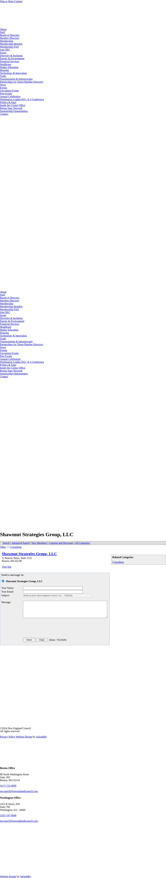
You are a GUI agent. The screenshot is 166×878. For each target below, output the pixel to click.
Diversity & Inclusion (11, 55)
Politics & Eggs (8, 102)
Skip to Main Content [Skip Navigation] (11, 1)
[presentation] (47, 628)
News (3, 84)
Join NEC (5, 49)
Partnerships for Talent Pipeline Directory (21, 81)
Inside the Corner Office (12, 105)
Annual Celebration (10, 96)
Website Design (24, 736)
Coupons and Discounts (61, 543)
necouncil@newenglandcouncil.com (19, 791)
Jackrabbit (41, 736)
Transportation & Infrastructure (16, 79)
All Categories (82, 543)
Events (3, 87)
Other (3, 547)
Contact (4, 114)
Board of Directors (9, 35)
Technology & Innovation (13, 73)
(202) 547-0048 (8, 815)
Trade (3, 76)
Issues (3, 52)
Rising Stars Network (11, 108)
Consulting (118, 562)
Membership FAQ (9, 46)
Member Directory (9, 38)
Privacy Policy (7, 736)
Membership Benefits (11, 44)
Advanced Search (21, 543)
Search (6, 543)
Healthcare (5, 64)
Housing (4, 70)
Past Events (6, 93)
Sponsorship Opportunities (14, 111)
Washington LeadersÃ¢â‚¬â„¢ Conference (22, 99)
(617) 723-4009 (8, 785)
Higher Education (9, 67)
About (3, 29)
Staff (2, 32)
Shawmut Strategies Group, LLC (29, 554)
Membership (6, 41)
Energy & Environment (12, 58)
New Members (39, 543)
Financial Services (9, 61)
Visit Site (6, 566)
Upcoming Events (9, 90)
